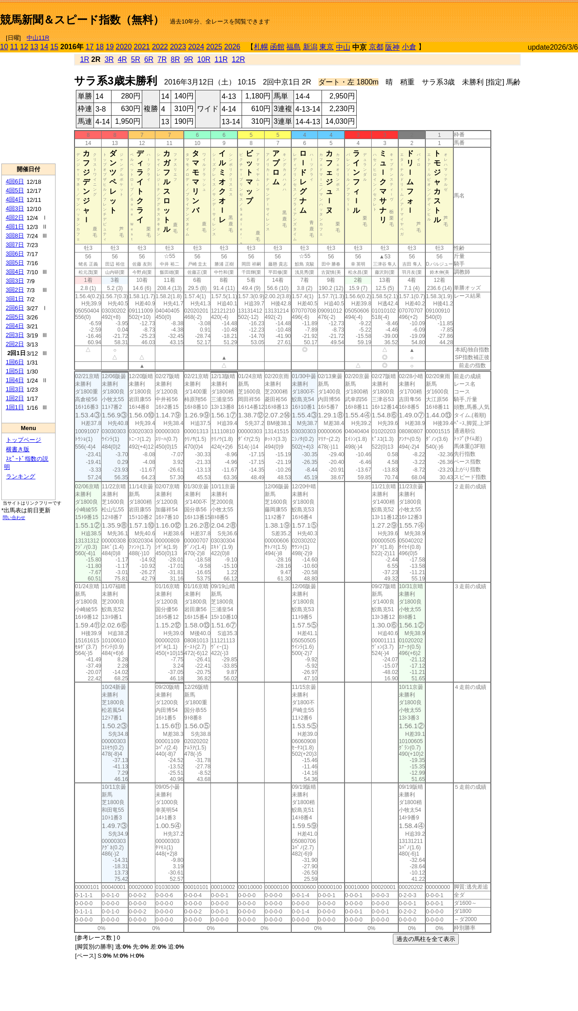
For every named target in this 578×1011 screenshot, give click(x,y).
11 (14, 47)
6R (148, 59)
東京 (326, 47)
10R (203, 59)
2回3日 (15, 335)
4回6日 (15, 181)
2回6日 (15, 307)
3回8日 (15, 235)
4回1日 (15, 226)
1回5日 (15, 371)
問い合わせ (14, 517)
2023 (178, 47)
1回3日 (15, 389)
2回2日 (15, 344)
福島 (293, 47)
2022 (160, 47)
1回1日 (15, 407)
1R (84, 59)
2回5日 (15, 317)
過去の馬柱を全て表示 (425, 939)
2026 (232, 47)
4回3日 (15, 208)
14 (44, 47)
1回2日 (15, 398)
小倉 (409, 47)
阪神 (392, 47)
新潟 (310, 47)
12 (24, 47)
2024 (196, 47)
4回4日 (15, 199)
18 (100, 47)
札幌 (261, 47)
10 (4, 47)
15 (54, 47)
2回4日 (15, 326)
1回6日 (15, 362)
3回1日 (15, 298)
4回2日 (15, 217)
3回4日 (15, 271)
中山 (343, 47)
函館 (277, 47)
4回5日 (15, 190)
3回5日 (15, 262)
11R (221, 59)
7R (162, 59)
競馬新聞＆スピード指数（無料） (82, 20)
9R (188, 59)
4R (122, 59)
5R (135, 59)
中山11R (38, 37)
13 (34, 47)
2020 (124, 47)
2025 (214, 47)
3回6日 (15, 253)
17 (90, 47)
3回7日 (15, 244)
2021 (142, 47)
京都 (376, 47)
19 (110, 47)
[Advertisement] (472, 16)
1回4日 (15, 380)
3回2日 (15, 289)
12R (238, 59)
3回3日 (15, 280)
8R (175, 59)
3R (108, 59)
